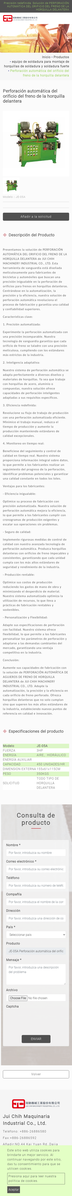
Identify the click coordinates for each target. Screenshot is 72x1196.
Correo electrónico (21, 861)
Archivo (12, 990)
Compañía (14, 894)
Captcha (12, 1006)
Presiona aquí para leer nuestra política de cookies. (32, 1178)
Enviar (36, 1039)
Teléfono (12, 878)
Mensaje (14, 960)
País (10, 927)
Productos (61, 57)
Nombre (13, 845)
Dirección (13, 911)
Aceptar (13, 1189)
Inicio (46, 57)
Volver (36, 1074)
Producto (13, 943)
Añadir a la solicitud (36, 216)
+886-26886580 (33, 1131)
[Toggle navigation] (63, 18)
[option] (36, 143)
